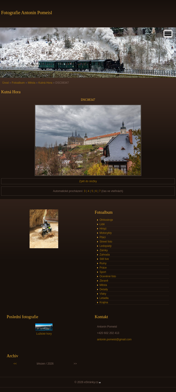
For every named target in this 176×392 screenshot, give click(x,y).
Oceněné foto (107, 276)
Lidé (102, 224)
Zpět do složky (88, 181)
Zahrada (104, 254)
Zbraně (103, 280)
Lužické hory (44, 333)
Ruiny (103, 263)
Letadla (103, 298)
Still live (104, 259)
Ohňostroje (106, 219)
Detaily (103, 289)
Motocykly (105, 233)
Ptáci (102, 237)
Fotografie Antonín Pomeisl (26, 12)
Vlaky (102, 293)
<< (15, 363)
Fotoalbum (18, 82)
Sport (102, 272)
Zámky (103, 250)
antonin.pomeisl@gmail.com (114, 339)
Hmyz (103, 228)
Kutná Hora (45, 82)
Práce (103, 267)
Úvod (5, 82)
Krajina (103, 302)
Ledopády (105, 246)
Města (31, 82)
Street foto (105, 241)
